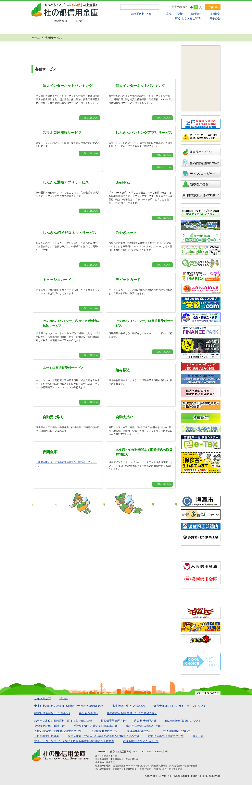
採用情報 (214, 13)
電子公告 (214, 18)
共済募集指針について (177, 731)
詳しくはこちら (91, 118)
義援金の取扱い (88, 713)
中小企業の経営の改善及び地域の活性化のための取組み (68, 705)
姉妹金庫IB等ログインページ (140, 741)
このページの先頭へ (207, 693)
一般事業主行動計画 (46, 736)
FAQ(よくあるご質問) (188, 18)
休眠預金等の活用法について (166, 736)
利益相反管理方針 (145, 720)
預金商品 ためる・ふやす (50, 29)
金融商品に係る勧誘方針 (49, 725)
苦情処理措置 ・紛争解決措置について (58, 731)
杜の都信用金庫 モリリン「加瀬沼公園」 (132, 713)
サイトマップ (42, 698)
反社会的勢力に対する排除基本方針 (95, 725)
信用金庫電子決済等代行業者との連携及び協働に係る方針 (103, 736)
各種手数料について (143, 13)
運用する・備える (126, 29)
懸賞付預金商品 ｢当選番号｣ (52, 713)
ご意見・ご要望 (173, 13)
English (213, 7)
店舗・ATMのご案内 (201, 29)
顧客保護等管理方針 (113, 720)
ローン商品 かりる (88, 29)
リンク (63, 698)
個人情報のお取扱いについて (183, 720)
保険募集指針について (140, 731)
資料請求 (196, 13)
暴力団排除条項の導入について (145, 725)
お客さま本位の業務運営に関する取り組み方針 (63, 720)
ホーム (36, 37)
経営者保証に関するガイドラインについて (180, 705)
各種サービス (164, 29)
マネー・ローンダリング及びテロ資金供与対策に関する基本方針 (74, 741)
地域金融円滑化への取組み (128, 705)
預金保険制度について (104, 731)
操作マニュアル (164, 167)
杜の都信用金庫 (68, 10)
